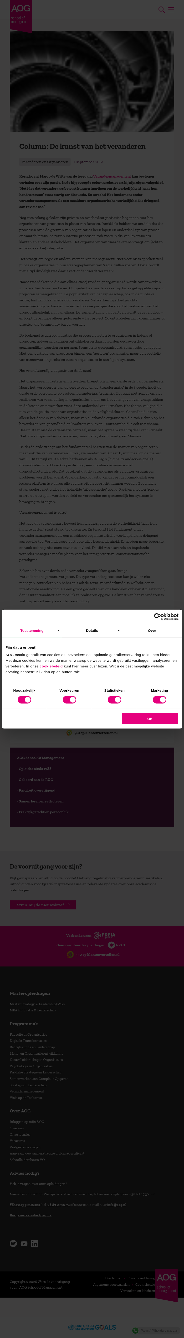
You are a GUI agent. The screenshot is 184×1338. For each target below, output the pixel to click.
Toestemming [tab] (32, 630)
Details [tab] (92, 630)
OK (150, 719)
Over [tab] (152, 630)
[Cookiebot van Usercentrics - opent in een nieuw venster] (158, 616)
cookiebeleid (51, 666)
